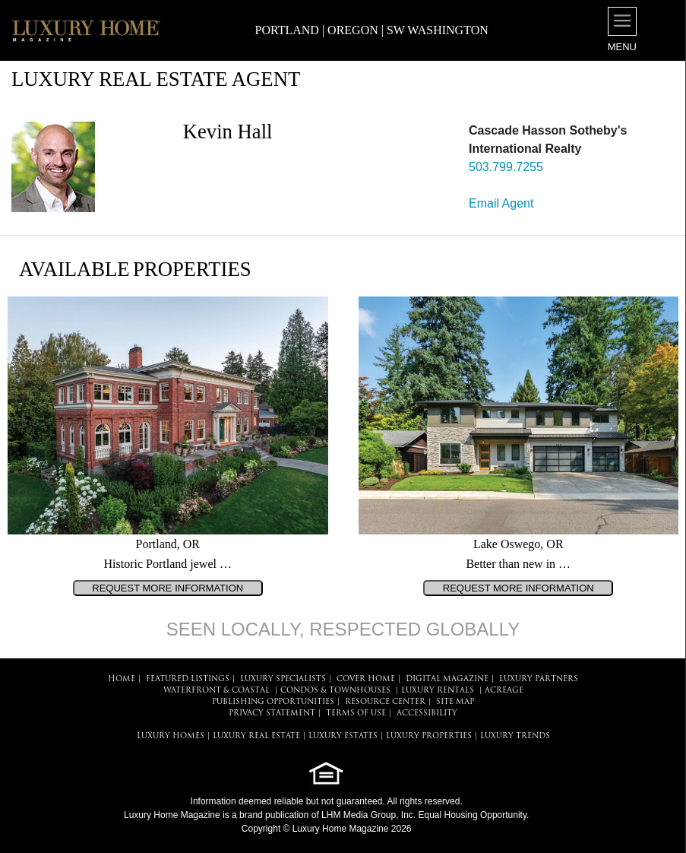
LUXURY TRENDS (515, 736)
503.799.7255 (506, 166)
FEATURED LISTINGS (187, 679)
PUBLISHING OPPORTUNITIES (273, 702)
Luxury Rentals (437, 691)
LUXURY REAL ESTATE (256, 736)
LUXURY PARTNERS (538, 679)
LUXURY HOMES (170, 736)
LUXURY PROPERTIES (429, 736)
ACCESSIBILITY (427, 713)
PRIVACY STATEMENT (272, 713)
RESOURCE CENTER (385, 702)
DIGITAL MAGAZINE (447, 679)
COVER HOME (366, 679)
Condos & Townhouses (335, 691)
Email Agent (501, 203)
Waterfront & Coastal (216, 691)
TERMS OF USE (356, 713)
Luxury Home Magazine (172, 815)
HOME (121, 679)
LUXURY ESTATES (343, 736)
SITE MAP (455, 702)
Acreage (504, 691)
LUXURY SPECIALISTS (283, 679)
